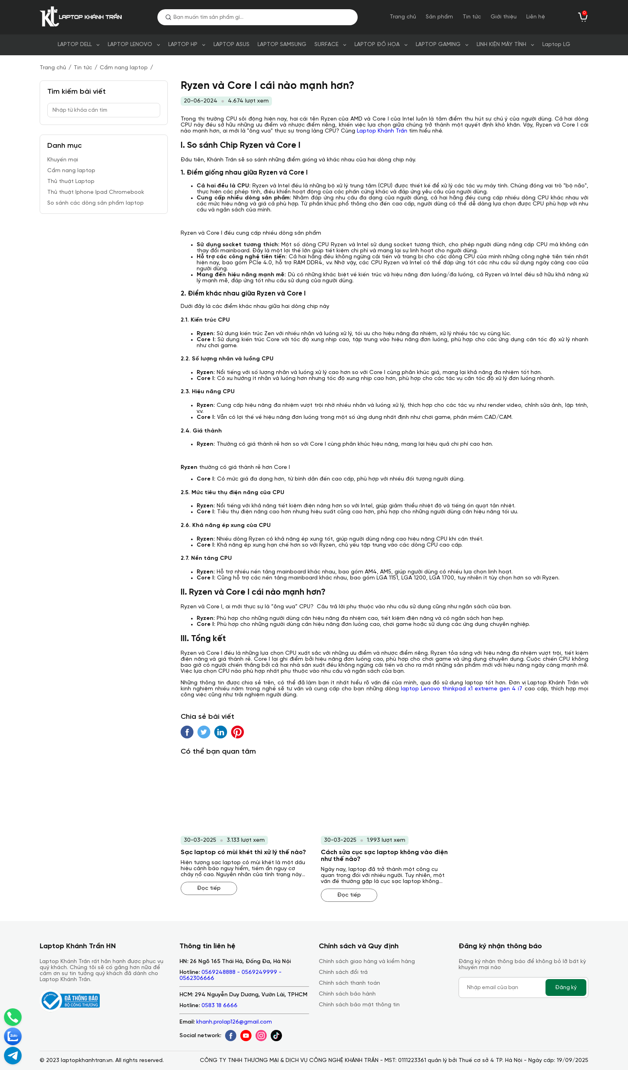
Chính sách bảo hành (347, 994)
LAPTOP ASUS (231, 45)
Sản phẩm (439, 17)
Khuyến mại (62, 160)
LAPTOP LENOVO (130, 45)
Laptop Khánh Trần (382, 131)
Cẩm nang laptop (124, 68)
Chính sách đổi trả (343, 972)
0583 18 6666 (219, 1006)
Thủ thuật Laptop (71, 182)
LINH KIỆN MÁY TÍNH (501, 45)
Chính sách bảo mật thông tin (359, 1005)
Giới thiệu (504, 17)
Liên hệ (535, 17)
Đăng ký (566, 987)
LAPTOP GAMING (438, 45)
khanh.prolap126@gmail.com (234, 1022)
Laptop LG (556, 45)
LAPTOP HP (182, 45)
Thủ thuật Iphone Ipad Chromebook (95, 192)
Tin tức (472, 17)
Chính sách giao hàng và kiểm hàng (367, 962)
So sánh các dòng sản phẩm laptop (95, 203)
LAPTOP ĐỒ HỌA (377, 45)
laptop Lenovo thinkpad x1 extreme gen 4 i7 (462, 689)
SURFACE (326, 45)
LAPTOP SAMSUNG (282, 45)
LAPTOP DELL (75, 45)
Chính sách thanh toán (349, 983)
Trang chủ (403, 17)
